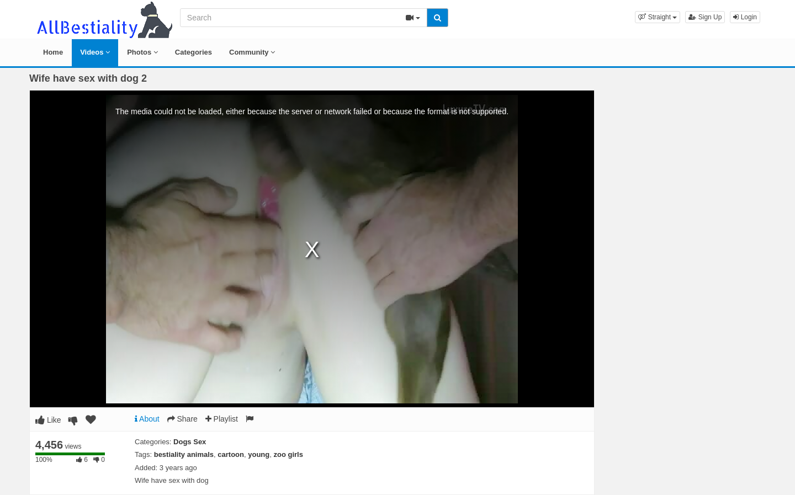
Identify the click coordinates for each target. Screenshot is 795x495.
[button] (657, 17)
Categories (193, 52)
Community (252, 52)
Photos (142, 52)
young (258, 454)
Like (48, 420)
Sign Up (705, 17)
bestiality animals (184, 454)
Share (182, 418)
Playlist (221, 418)
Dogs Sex (189, 442)
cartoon (231, 454)
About (147, 418)
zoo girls (288, 454)
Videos (95, 52)
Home (53, 52)
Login (745, 17)
